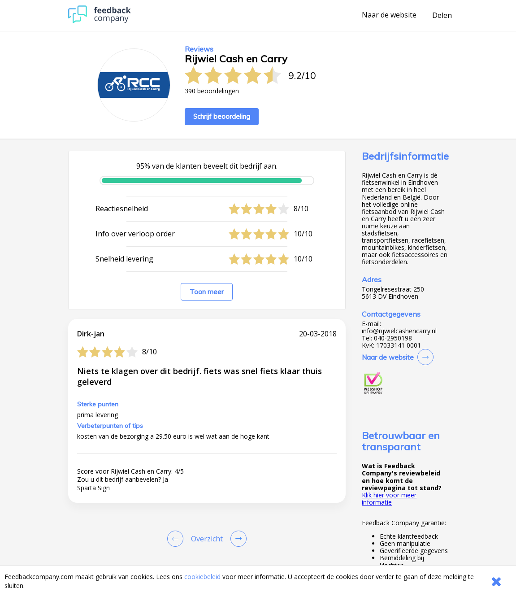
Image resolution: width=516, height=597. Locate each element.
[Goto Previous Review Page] (177, 539)
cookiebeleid (202, 576)
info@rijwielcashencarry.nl (399, 331)
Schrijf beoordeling (221, 116)
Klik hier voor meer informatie (389, 498)
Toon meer (207, 292)
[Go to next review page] (237, 539)
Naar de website (389, 15)
